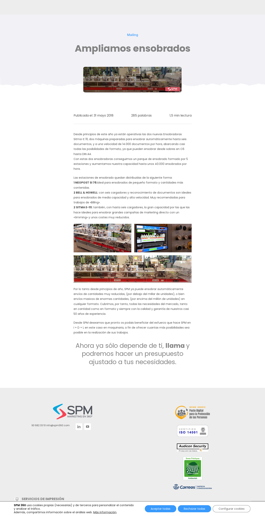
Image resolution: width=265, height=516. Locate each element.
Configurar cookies (232, 509)
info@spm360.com (58, 425)
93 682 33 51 (38, 425)
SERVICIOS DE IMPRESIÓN (43, 499)
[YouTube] (87, 426)
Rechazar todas (194, 509)
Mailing (132, 35)
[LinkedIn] (79, 426)
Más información (104, 512)
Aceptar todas (160, 509)
